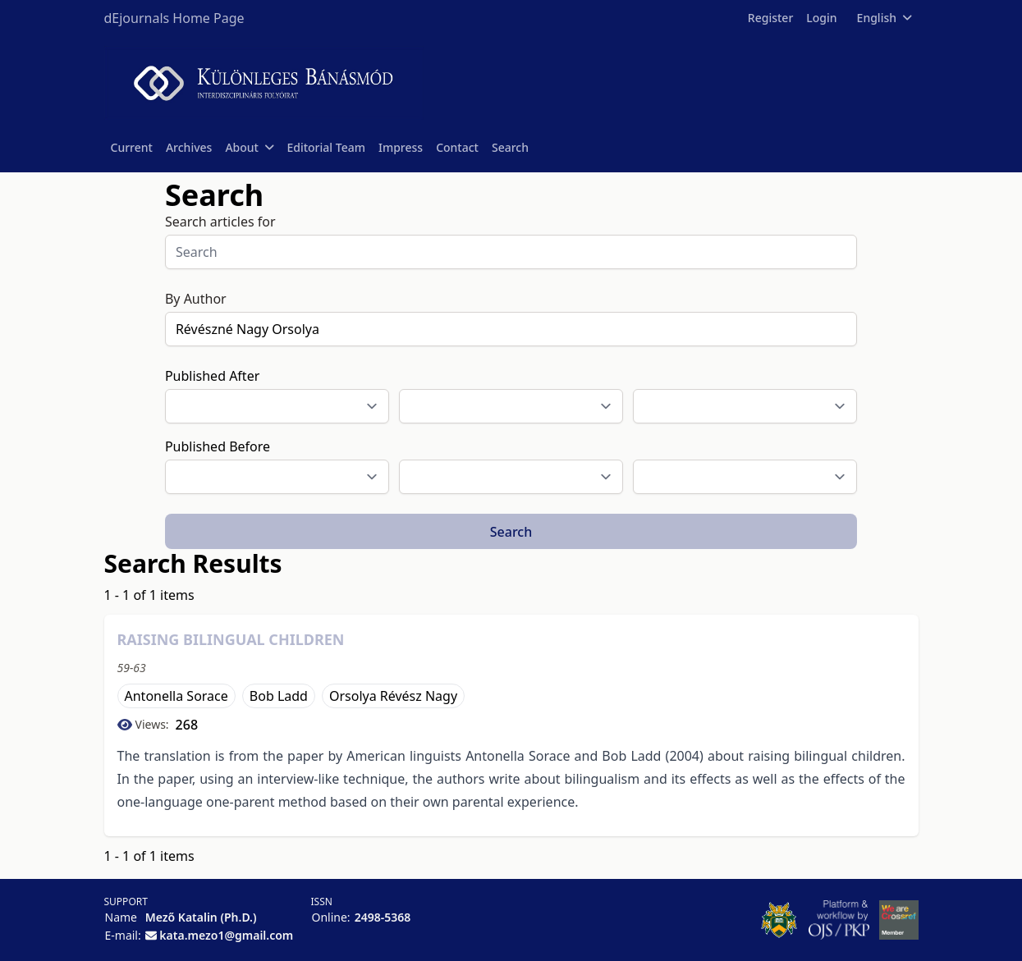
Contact (457, 147)
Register (770, 17)
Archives (189, 147)
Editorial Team (325, 147)
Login (821, 17)
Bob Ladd (279, 696)
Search (510, 147)
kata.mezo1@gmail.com (226, 935)
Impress (400, 147)
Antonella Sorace (176, 696)
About (249, 147)
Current (132, 147)
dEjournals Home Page (174, 18)
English (884, 17)
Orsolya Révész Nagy (393, 696)
